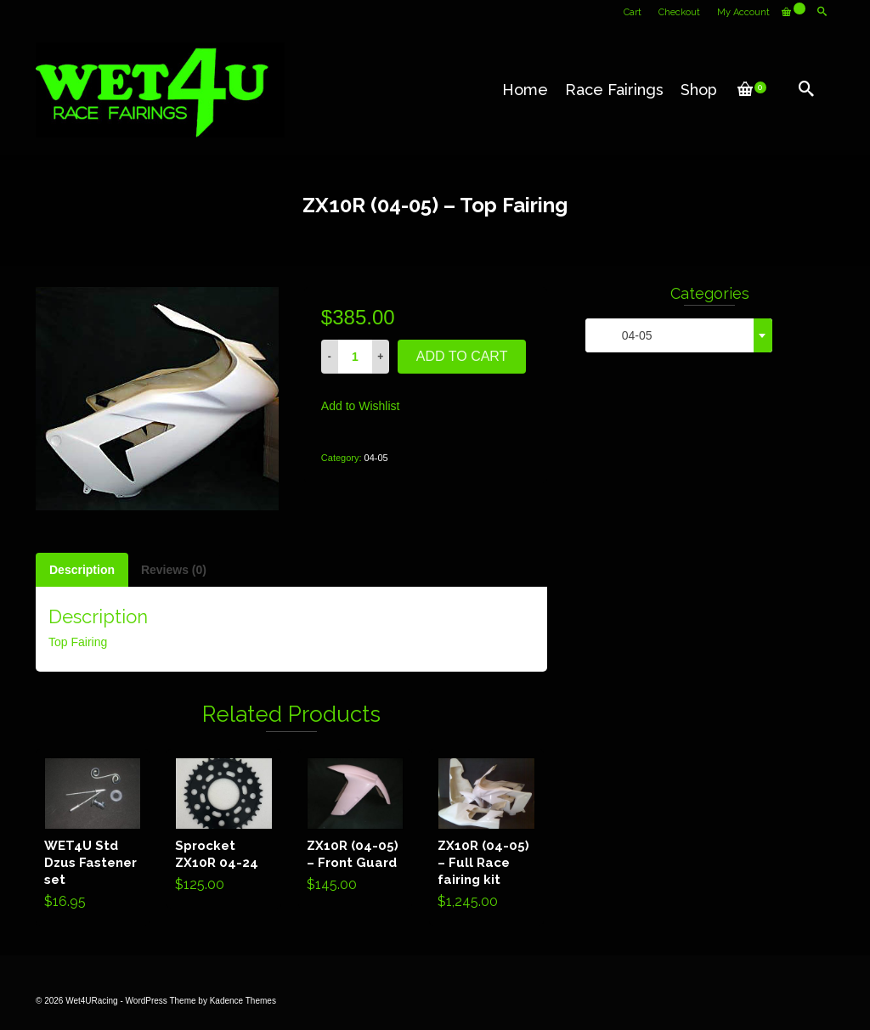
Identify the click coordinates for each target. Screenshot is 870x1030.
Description (82, 570)
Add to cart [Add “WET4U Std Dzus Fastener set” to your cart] (93, 837)
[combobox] (678, 335)
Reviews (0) (173, 570)
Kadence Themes (243, 1000)
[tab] (82, 570)
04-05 (376, 458)
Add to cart (462, 356)
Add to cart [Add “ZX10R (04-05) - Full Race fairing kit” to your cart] (486, 837)
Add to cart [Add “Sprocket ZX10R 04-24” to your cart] (224, 828)
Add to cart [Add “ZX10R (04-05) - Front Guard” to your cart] (355, 828)
